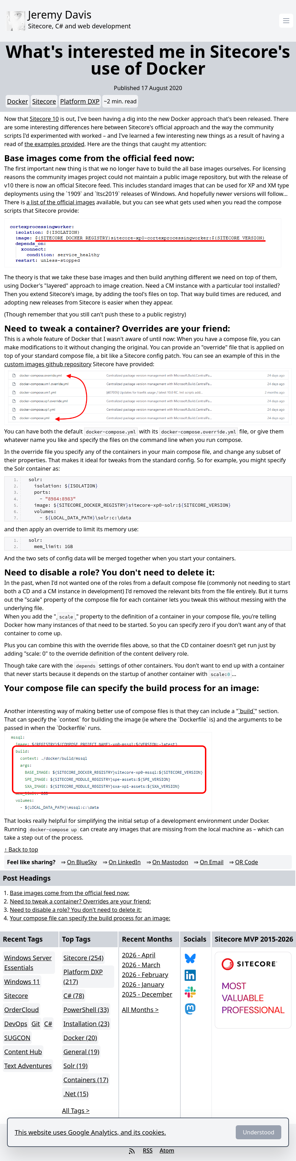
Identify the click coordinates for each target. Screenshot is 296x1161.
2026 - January (143, 984)
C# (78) (73, 995)
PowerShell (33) (86, 1009)
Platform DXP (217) (83, 977)
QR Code (246, 862)
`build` (246, 711)
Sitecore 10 (44, 119)
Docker (17, 101)
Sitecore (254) (83, 958)
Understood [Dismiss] (258, 1132)
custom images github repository (47, 364)
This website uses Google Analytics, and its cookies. (90, 1132)
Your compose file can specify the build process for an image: (90, 918)
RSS (148, 1150)
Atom (167, 1150)
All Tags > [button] (76, 1110)
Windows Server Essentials (28, 963)
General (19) (81, 1051)
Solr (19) (75, 1065)
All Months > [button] (140, 1009)
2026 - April (139, 955)
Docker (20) (80, 1037)
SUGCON (17, 1037)
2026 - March (141, 965)
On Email (212, 862)
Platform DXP (79, 101)
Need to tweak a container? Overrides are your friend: (80, 901)
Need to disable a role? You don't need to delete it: (76, 910)
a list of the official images (60, 202)
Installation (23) (86, 1023)
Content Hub (23, 1051)
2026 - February (145, 974)
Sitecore (44, 101)
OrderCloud (21, 1009)
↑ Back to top (21, 849)
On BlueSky (82, 862)
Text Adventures (28, 1065)
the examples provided (54, 144)
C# (48, 1023)
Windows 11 (22, 981)
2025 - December (147, 994)
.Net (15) (75, 1094)
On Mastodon (170, 862)
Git (36, 1023)
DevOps (15, 1023)
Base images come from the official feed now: (69, 893)
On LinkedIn (125, 862)
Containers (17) (85, 1079)
